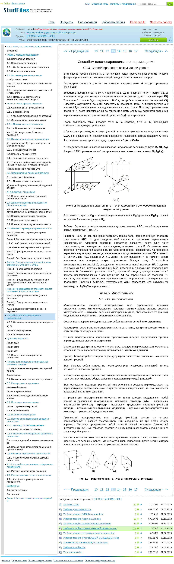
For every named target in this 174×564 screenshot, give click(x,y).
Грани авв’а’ (13, 85)
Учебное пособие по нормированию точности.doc (88, 533)
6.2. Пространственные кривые (23, 140)
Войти (7, 3)
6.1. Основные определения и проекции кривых (27, 135)
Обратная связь (100, 4)
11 (101, 51)
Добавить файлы (113, 22)
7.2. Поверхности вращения (21, 153)
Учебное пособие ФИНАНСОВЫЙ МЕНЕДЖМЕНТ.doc (91, 538)
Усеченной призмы (16, 125)
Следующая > (154, 51)
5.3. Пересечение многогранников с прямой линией (29, 108)
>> (166, 51)
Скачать (153, 39)
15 (124, 51)
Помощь (6, 560)
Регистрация (18, 3)
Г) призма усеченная (17, 77)
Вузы (51, 22)
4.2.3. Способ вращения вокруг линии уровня (30, 60)
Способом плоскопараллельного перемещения (24, 55)
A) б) (9, 64)
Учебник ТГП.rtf (71, 504)
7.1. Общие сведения (18, 149)
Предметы (66, 22)
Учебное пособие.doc (74, 547)
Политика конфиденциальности (100, 560)
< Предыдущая (79, 51)
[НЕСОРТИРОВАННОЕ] (41, 36)
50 (135, 504)
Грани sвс (12, 89)
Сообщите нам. (96, 29)
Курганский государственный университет (51, 32)
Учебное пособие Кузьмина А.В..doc (82, 519)
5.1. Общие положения (18, 73)
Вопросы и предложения (123, 4)
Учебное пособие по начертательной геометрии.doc (90, 528)
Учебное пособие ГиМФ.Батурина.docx (83, 514)
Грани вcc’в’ (13, 81)
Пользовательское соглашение (68, 560)
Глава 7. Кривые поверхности (22, 144)
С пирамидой (14, 113)
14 (118, 51)
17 (135, 51)
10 (96, 51)
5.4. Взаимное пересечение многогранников (29, 117)
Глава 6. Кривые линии (19, 130)
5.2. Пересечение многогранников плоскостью (24, 94)
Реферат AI (137, 22)
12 (107, 51)
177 (134, 528)
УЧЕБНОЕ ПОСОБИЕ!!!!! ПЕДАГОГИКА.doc (85, 542)
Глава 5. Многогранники (19, 68)
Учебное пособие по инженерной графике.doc (87, 523)
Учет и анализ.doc (72, 552)
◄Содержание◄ (2, 100)
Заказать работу (161, 22)
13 (113, 51)
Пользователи (87, 22)
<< (65, 51)
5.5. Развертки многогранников (23, 121)
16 (130, 51)
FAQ (87, 4)
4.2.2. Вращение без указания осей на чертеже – (26, 48)
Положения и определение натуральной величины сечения (27, 101)
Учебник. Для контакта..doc (77, 509)
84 (135, 523)
